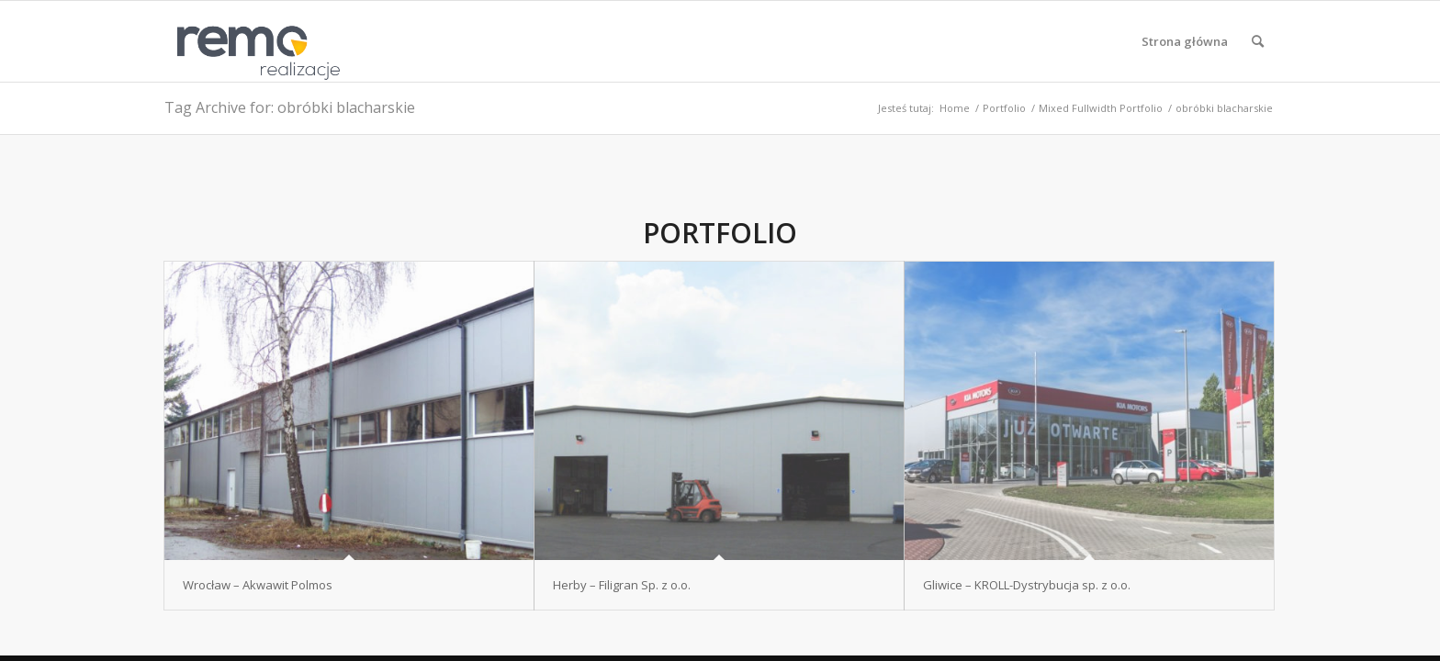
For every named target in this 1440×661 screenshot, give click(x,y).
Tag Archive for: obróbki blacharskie (289, 107)
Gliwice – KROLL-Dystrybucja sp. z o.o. (1027, 585)
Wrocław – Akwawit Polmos (257, 585)
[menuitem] (1185, 41)
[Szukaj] (1258, 41)
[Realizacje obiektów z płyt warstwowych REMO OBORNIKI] (252, 41)
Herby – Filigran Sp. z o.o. (622, 585)
